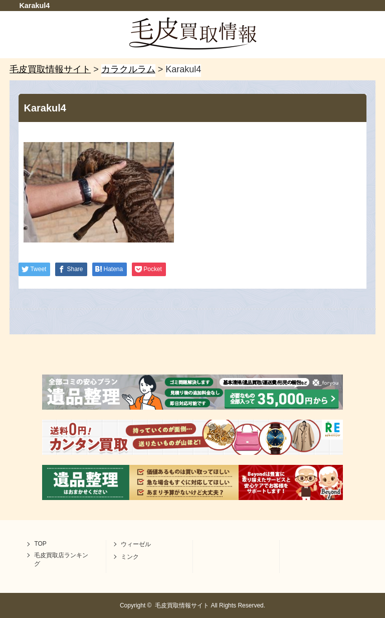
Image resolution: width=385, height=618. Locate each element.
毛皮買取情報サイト (182, 605)
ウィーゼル (136, 544)
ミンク (130, 556)
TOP (40, 543)
